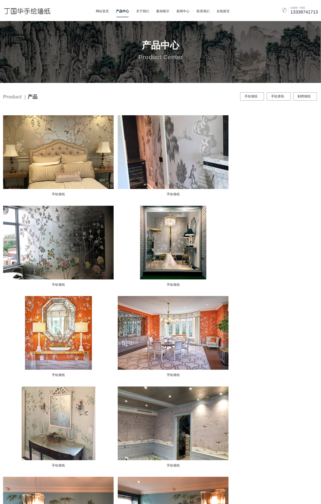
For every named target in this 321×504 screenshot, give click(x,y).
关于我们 (142, 11)
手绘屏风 (277, 96)
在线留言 (223, 11)
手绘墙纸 (251, 96)
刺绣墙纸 (304, 96)
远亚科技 (203, 492)
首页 (126, 392)
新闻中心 (183, 11)
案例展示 (162, 11)
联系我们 (203, 11)
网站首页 (102, 11)
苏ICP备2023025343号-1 (135, 492)
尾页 (195, 392)
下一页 (182, 392)
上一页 (138, 392)
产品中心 (122, 11)
